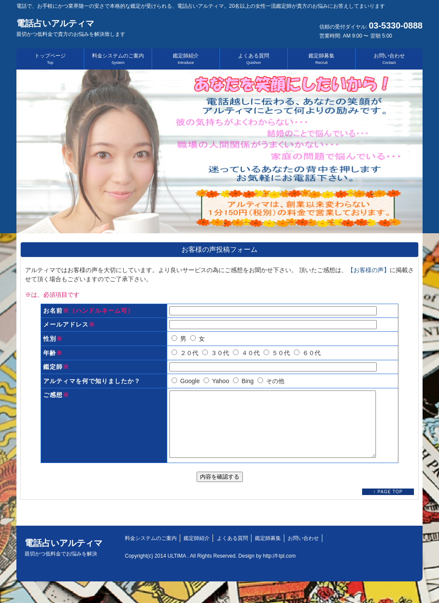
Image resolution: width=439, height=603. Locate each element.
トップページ (50, 58)
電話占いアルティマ (70, 28)
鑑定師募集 (321, 58)
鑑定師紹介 (186, 58)
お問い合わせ (389, 58)
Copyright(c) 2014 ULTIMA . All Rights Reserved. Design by (194, 569)
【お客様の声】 (368, 270)
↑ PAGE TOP (388, 504)
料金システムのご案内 (118, 58)
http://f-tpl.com (279, 569)
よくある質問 (253, 58)
